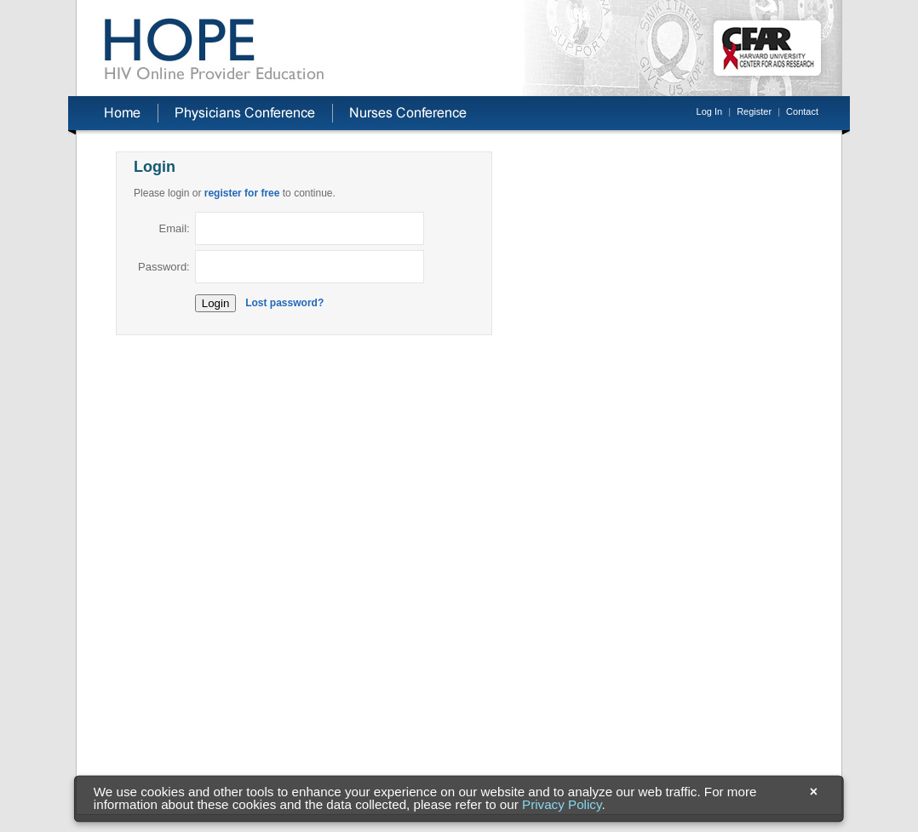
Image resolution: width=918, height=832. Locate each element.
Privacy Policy (561, 805)
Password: (164, 266)
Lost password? (284, 303)
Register (754, 111)
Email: (174, 228)
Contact (802, 111)
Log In (710, 111)
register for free (242, 193)
